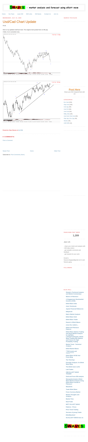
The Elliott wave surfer (73, 367)
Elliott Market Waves (72, 348)
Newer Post (6, 151)
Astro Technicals (71, 306)
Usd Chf (66, 109)
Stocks (66, 121)
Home (4, 14)
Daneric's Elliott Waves (73, 322)
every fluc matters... (72, 325)
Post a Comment (8, 140)
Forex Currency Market (73, 392)
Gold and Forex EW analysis (75, 376)
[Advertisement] (26, 145)
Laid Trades (69, 369)
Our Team (11, 14)
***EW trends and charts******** (71, 352)
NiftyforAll (69, 311)
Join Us (56, 14)
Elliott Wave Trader (72, 319)
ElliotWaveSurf (70, 415)
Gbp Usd (66, 104)
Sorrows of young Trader (74, 412)
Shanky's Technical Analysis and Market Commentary (75, 293)
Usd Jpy (66, 107)
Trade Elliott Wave (71, 389)
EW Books (38, 14)
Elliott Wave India (71, 303)
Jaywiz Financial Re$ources (74, 309)
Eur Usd (66, 102)
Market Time (70, 399)
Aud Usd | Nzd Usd (69, 116)
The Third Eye (70, 360)
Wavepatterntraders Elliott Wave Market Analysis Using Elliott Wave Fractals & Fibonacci (75, 381)
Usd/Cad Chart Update (19, 22)
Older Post (57, 151)
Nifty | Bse (67, 114)
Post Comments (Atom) (18, 154)
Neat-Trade (69, 401)
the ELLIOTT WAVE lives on (74, 417)
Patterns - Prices (71, 407)
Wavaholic (69, 386)
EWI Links (29, 14)
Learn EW (20, 14)
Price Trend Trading (72, 409)
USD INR (67, 123)
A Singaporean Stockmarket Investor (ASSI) (75, 300)
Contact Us (47, 14)
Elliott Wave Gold (71, 317)
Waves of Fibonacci (72, 296)
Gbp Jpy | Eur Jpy (69, 118)
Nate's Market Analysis (73, 314)
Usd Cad (66, 111)
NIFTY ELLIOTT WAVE (73, 404)
